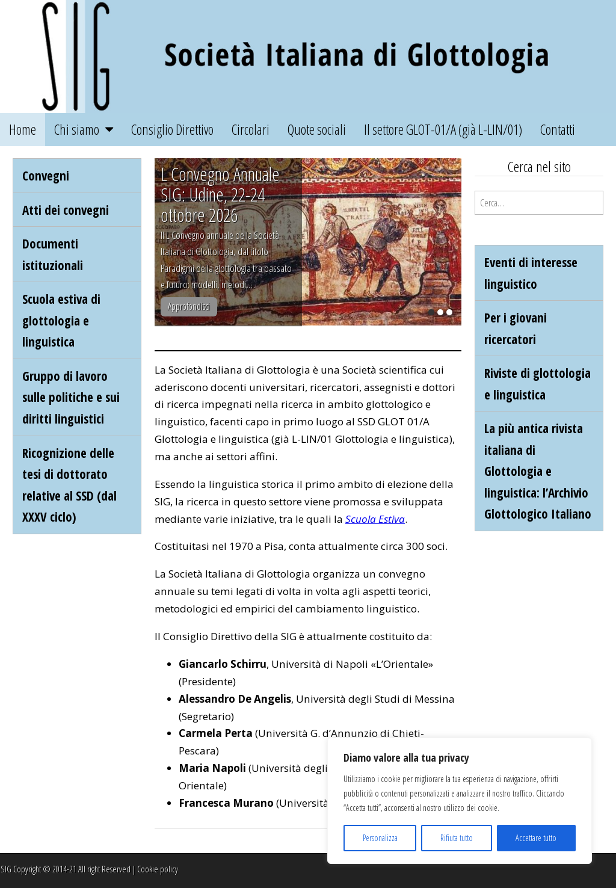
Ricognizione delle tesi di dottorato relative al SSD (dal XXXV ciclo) (69, 485)
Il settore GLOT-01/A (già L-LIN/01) (443, 129)
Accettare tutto (536, 837)
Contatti (557, 129)
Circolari (251, 129)
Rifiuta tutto (456, 837)
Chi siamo (76, 129)
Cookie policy (157, 869)
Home (22, 129)
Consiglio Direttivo (172, 129)
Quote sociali (317, 129)
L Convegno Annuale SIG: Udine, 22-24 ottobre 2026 (220, 194)
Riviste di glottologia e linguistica (537, 383)
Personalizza (380, 837)
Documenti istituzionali (52, 254)
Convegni (45, 175)
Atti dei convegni (65, 209)
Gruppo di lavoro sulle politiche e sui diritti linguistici (71, 397)
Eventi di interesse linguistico (531, 272)
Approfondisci (189, 306)
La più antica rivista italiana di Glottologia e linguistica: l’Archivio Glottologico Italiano (537, 470)
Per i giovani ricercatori (515, 328)
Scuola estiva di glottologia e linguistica (61, 320)
